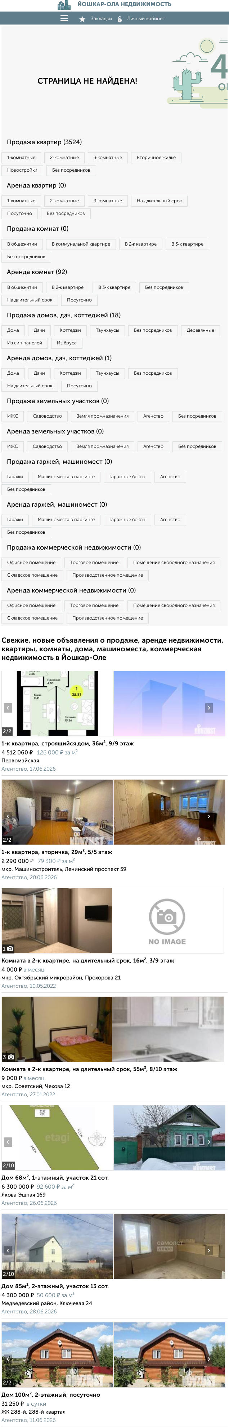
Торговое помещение (94, 562)
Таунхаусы (107, 330)
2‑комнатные (64, 157)
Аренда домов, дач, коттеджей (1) (59, 358)
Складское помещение (32, 575)
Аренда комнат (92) (37, 272)
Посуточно (19, 213)
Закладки (95, 18)
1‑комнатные (21, 157)
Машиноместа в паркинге (66, 477)
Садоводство (47, 416)
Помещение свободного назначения (174, 562)
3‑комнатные (108, 157)
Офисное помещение (31, 562)
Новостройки (22, 170)
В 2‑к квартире (141, 244)
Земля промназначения (103, 416)
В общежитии (22, 244)
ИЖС (12, 416)
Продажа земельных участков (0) (58, 401)
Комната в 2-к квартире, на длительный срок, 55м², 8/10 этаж (89, 1070)
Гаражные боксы (127, 477)
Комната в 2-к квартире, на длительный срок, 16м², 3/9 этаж (87, 961)
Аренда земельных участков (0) (55, 431)
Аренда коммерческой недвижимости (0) (71, 590)
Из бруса (67, 343)
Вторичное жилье (156, 157)
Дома (13, 330)
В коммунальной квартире (81, 244)
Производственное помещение (107, 575)
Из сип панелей (24, 343)
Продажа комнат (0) (37, 229)
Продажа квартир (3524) (44, 142)
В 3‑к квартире (187, 244)
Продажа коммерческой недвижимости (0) (74, 548)
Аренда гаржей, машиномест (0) (57, 505)
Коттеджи (70, 330)
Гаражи (15, 477)
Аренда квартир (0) (36, 185)
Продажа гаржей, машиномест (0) (59, 462)
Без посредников (71, 170)
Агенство (153, 416)
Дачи (39, 330)
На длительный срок (159, 201)
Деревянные (200, 330)
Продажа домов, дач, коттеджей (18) (64, 315)
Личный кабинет (141, 18)
